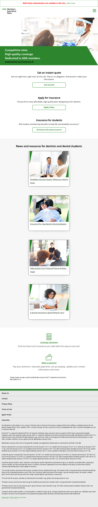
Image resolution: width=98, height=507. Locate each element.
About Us (5, 393)
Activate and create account (49, 129)
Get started (49, 85)
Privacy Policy (7, 404)
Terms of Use (7, 409)
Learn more (70, 3)
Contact (5, 399)
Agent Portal (6, 415)
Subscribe (5, 420)
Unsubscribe (5, 497)
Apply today (49, 107)
